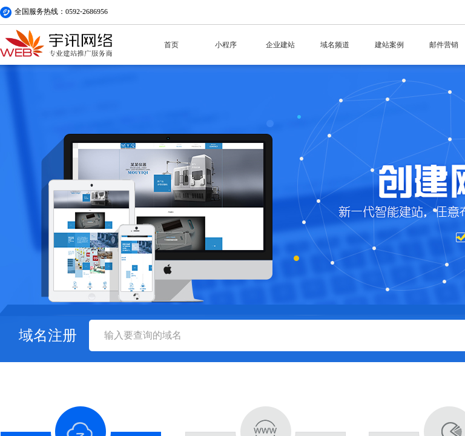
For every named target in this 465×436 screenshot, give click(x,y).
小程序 (226, 45)
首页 (171, 45)
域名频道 (334, 45)
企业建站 (280, 45)
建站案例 (389, 45)
